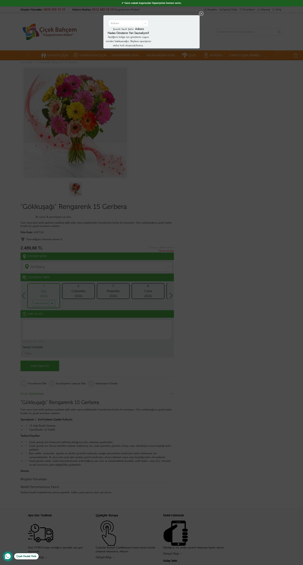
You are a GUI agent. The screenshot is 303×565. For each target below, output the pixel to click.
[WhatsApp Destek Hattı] (21, 556)
